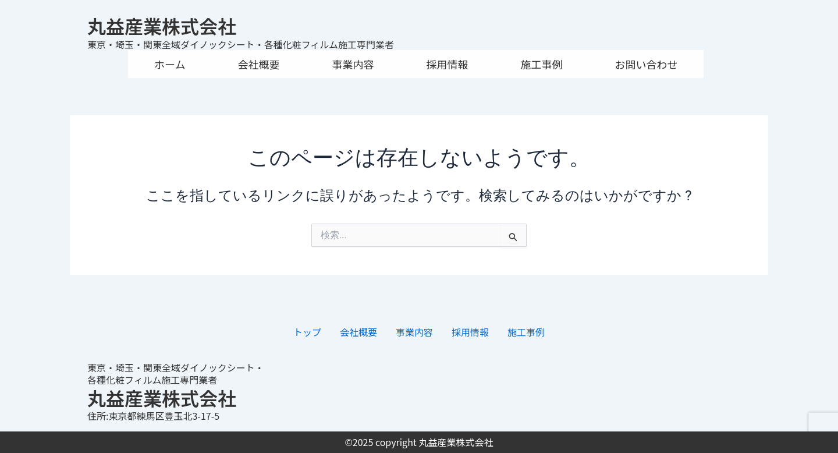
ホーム (169, 64)
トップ (307, 332)
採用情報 (447, 64)
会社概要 (258, 64)
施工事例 (541, 64)
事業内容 (353, 64)
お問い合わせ (646, 64)
